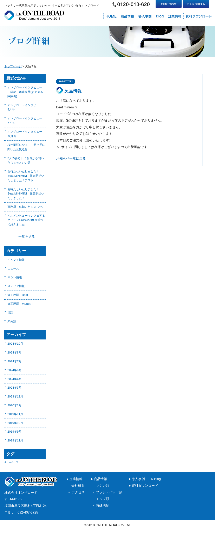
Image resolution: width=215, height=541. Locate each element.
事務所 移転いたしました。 (26, 206)
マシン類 (102, 485)
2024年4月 (14, 379)
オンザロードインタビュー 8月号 (26, 107)
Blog (157, 479)
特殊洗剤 (102, 505)
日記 (10, 312)
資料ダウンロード (145, 485)
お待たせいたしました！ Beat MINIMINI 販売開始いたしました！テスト (25, 176)
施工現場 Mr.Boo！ (20, 303)
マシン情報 (14, 277)
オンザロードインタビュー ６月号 (26, 134)
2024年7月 (14, 361)
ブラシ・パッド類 (109, 492)
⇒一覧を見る (25, 236)
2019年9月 (14, 431)
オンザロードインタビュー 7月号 (26, 121)
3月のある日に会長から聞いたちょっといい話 (25, 160)
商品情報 (100, 479)
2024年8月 (14, 352)
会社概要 (78, 485)
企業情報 (76, 479)
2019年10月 (15, 423)
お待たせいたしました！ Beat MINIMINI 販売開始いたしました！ (25, 193)
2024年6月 (14, 370)
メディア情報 (16, 286)
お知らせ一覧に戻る (71, 158)
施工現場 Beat (17, 295)
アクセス (78, 492)
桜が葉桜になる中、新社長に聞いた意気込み (26, 147)
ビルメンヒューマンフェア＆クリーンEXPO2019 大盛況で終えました (26, 220)
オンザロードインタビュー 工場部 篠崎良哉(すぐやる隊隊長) (26, 92)
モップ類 (102, 499)
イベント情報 (16, 259)
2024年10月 (15, 343)
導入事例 (138, 479)
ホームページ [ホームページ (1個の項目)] (11, 462)
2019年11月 (15, 414)
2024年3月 (14, 387)
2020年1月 (14, 405)
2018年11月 (15, 440)
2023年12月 (15, 396)
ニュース (13, 268)
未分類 (11, 321)
